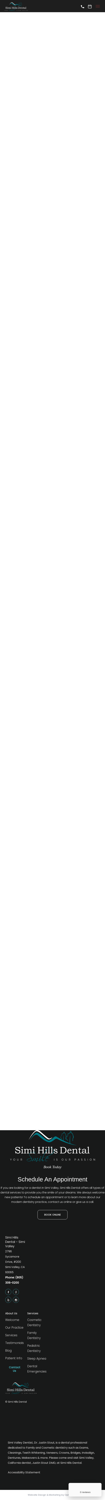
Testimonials (14, 1343)
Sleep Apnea (36, 1358)
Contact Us (14, 1369)
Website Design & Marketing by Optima (50, 1495)
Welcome (12, 1320)
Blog (8, 1350)
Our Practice (14, 1327)
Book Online (52, 1214)
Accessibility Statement (24, 1472)
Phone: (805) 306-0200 (14, 1280)
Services (11, 1335)
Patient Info (13, 1358)
